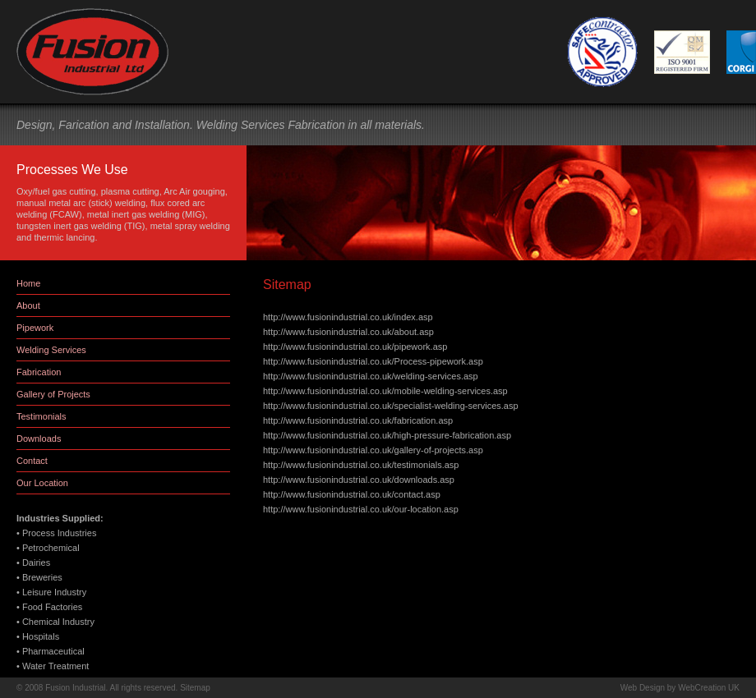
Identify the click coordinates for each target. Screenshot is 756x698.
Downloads (38, 438)
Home (28, 283)
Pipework (34, 328)
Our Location (42, 483)
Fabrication (38, 372)
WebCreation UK (709, 687)
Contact (32, 461)
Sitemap (195, 687)
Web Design (642, 687)
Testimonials (41, 416)
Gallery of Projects (53, 394)
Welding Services (51, 350)
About (28, 305)
